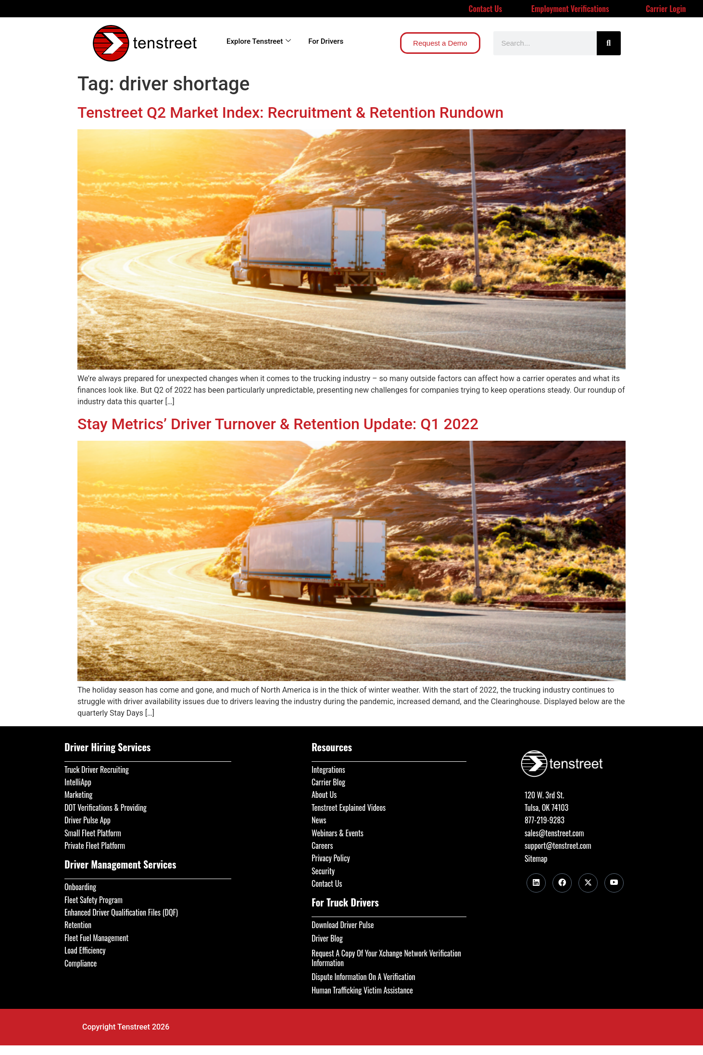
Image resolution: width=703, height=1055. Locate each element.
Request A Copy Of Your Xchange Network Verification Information (386, 957)
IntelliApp (77, 782)
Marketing (78, 794)
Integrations (328, 769)
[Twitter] (588, 883)
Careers (322, 845)
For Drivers (325, 41)
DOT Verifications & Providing (105, 807)
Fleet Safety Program (93, 900)
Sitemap (536, 858)
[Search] (609, 43)
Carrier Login (666, 8)
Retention (77, 925)
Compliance (80, 963)
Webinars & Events (338, 833)
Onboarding (80, 887)
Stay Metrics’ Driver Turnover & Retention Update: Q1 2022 (277, 424)
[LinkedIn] (536, 883)
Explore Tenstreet (258, 41)
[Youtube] (614, 883)
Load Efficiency (85, 950)
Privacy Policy (331, 858)
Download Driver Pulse (343, 925)
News (319, 820)
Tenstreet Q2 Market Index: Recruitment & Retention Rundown (290, 112)
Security (323, 871)
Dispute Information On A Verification (363, 976)
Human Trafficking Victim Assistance (362, 990)
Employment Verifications (570, 8)
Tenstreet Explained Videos (349, 807)
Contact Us (485, 8)
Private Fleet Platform (94, 845)
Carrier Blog (328, 782)
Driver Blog (327, 938)
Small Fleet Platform (92, 833)
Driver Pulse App (87, 820)
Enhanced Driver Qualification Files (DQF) (121, 912)
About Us (324, 794)
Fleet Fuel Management (96, 937)
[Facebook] (562, 883)
